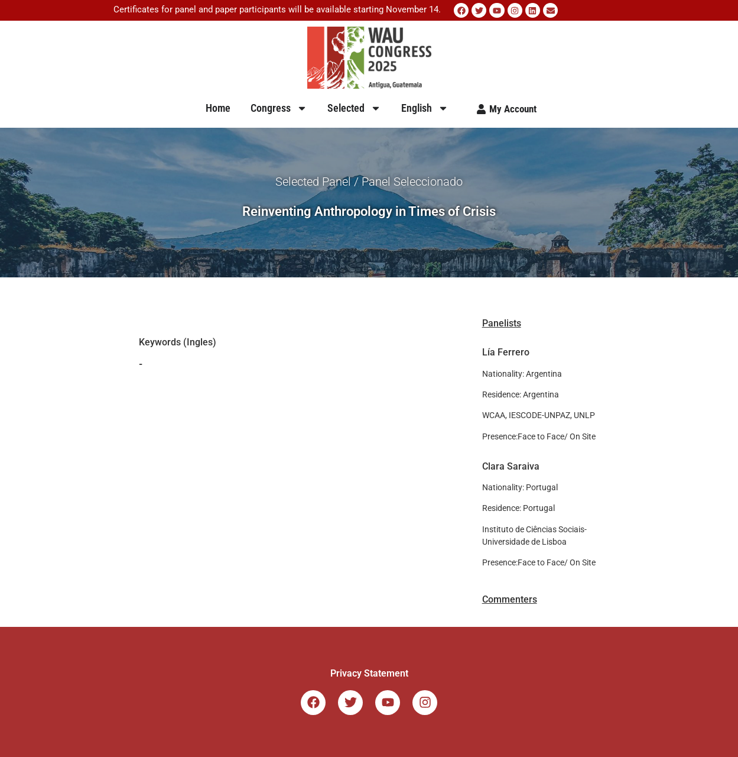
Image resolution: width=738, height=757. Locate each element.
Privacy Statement (369, 673)
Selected (354, 108)
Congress (279, 108)
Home (218, 108)
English (424, 108)
